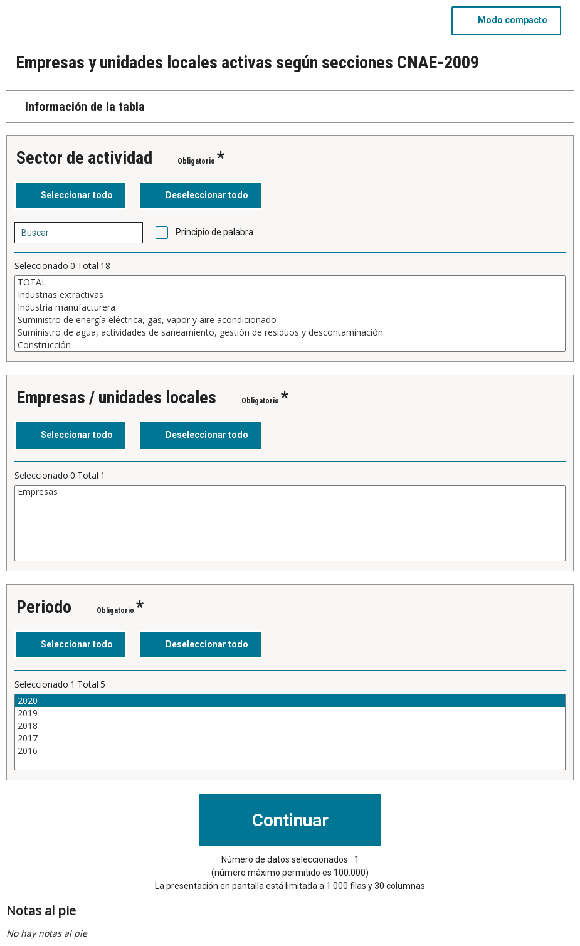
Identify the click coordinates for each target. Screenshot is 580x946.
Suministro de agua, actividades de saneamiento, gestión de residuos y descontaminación (290, 332)
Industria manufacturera (290, 307)
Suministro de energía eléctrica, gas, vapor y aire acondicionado (290, 320)
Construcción (290, 345)
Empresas (290, 492)
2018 (290, 726)
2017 (290, 738)
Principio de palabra (214, 232)
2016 (290, 751)
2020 (290, 700)
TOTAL (290, 282)
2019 (290, 713)
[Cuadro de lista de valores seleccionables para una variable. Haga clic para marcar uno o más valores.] (290, 313)
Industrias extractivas (290, 295)
